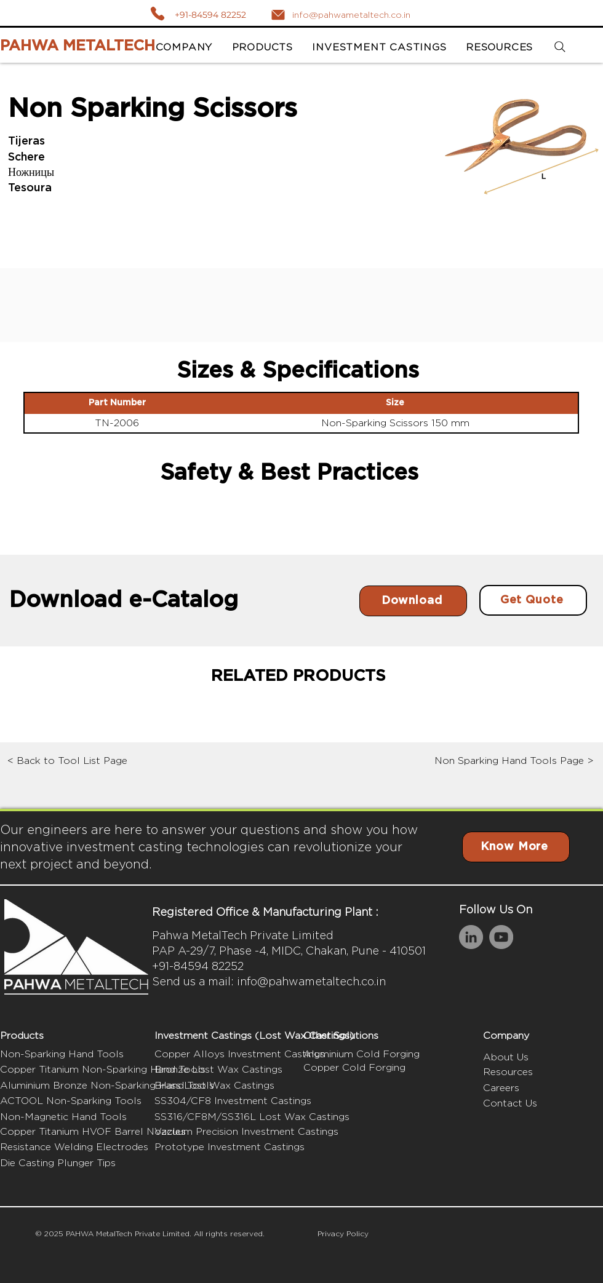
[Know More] (516, 847)
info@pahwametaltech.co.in (311, 981)
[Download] (413, 601)
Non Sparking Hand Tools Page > (514, 760)
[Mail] (278, 15)
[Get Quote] (533, 600)
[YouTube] (501, 937)
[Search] (559, 47)
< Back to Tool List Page (67, 760)
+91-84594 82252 (210, 14)
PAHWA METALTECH (77, 46)
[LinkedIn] (471, 937)
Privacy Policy (343, 1233)
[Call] (157, 13)
